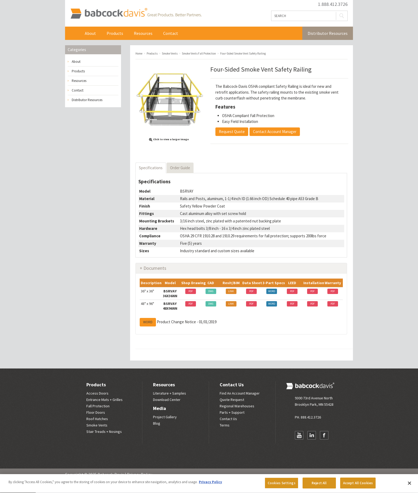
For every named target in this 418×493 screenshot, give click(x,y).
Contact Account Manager (274, 131)
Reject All (319, 485)
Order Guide (180, 167)
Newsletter (299, 445)
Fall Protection (98, 406)
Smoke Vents (96, 425)
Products (115, 33)
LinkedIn (311, 435)
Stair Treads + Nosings (104, 431)
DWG (211, 291)
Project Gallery (165, 417)
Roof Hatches (97, 418)
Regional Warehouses (237, 406)
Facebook (324, 435)
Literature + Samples (169, 393)
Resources (143, 33)
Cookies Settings (281, 485)
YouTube (299, 435)
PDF (190, 291)
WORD (271, 291)
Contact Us (232, 385)
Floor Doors (95, 412)
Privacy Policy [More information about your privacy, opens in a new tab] (210, 484)
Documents (154, 268)
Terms (225, 425)
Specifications (151, 167)
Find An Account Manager (240, 393)
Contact (170, 33)
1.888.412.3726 (333, 4)
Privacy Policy (139, 474)
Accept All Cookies (358, 485)
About (90, 33)
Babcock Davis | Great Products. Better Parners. (136, 13)
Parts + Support (232, 412)
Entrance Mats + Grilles (104, 399)
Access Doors (97, 393)
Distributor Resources (328, 33)
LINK (231, 291)
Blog (156, 423)
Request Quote (232, 131)
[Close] (409, 485)
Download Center (166, 399)
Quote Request (232, 399)
